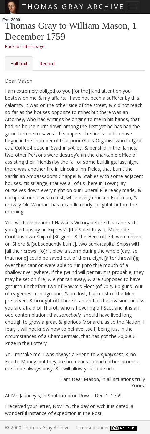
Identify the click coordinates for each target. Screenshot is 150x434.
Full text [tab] (19, 63)
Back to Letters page (24, 46)
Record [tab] (47, 63)
